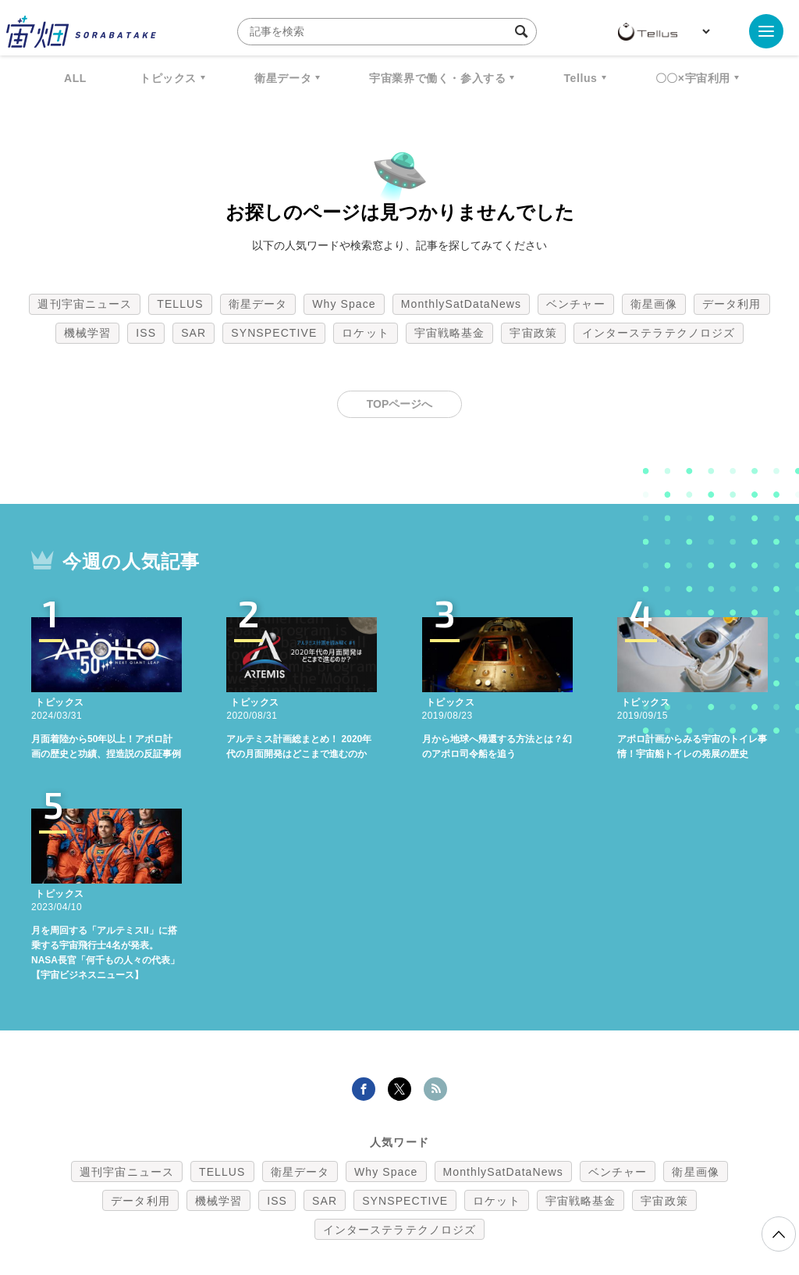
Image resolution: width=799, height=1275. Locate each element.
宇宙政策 (533, 333)
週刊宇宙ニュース (84, 304)
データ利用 (732, 304)
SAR (193, 333)
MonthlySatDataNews (461, 304)
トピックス (168, 78)
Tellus (580, 78)
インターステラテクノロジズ (658, 333)
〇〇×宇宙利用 (692, 78)
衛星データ (282, 78)
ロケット (365, 333)
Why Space (344, 304)
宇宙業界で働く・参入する (437, 78)
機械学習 (87, 333)
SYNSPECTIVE (274, 333)
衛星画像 (653, 304)
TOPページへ (400, 404)
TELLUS (180, 304)
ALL (75, 78)
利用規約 (270, 1193)
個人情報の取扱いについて (353, 1193)
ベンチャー (575, 304)
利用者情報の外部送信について (482, 1193)
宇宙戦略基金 (449, 333)
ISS (146, 333)
